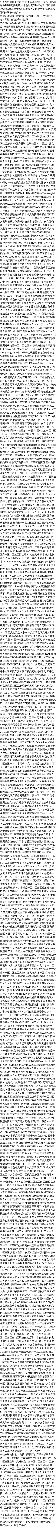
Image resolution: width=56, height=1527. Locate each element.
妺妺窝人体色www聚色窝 (34, 1514)
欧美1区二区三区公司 (24, 1475)
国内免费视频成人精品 (28, 1482)
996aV (22, 1525)
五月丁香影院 (11, 1458)
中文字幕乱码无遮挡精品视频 (27, 1497)
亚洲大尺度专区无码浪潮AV (33, 1465)
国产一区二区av (29, 1511)
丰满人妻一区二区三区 (26, 1479)
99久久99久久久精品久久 (17, 1493)
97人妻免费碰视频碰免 (38, 1521)
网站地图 (27, 33)
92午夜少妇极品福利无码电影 (27, 1486)
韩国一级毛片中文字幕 (35, 1507)
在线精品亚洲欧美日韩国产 (18, 1472)
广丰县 (7, 1475)
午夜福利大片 (28, 1458)
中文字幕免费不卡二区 (33, 1500)
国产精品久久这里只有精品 (35, 1518)
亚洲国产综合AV (13, 1507)
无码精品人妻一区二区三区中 (31, 1461)
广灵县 (43, 1511)
